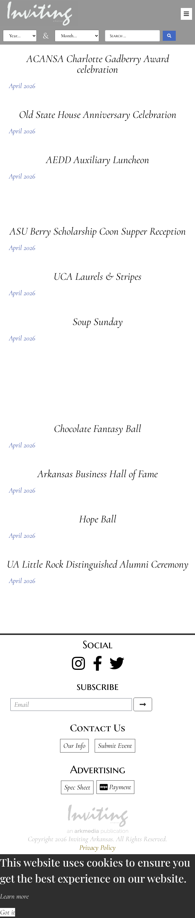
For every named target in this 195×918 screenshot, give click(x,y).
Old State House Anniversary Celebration (97, 114)
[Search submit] (169, 36)
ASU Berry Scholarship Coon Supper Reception (97, 231)
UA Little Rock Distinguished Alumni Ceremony (97, 564)
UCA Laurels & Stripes (97, 276)
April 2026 (22, 86)
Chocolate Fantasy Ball (97, 428)
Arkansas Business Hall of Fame (97, 473)
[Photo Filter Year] (20, 36)
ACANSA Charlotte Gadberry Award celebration (97, 64)
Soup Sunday (97, 321)
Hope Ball (97, 519)
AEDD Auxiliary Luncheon (97, 159)
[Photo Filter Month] (77, 36)
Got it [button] (7, 912)
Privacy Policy (97, 847)
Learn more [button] (14, 896)
